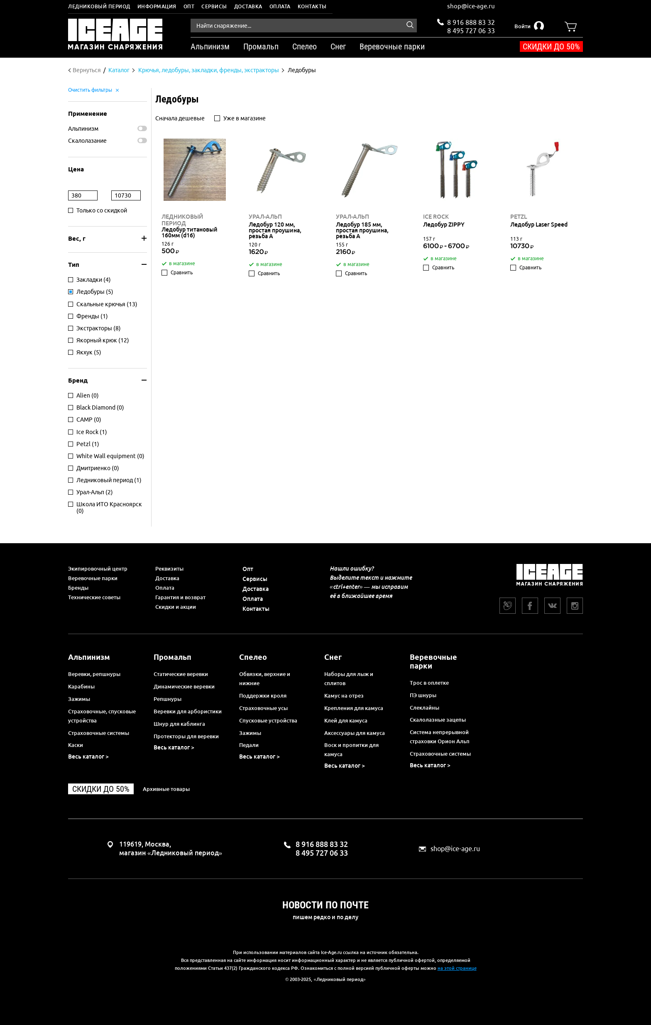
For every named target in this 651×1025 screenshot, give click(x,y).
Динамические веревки (184, 686)
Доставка (248, 6)
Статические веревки (181, 674)
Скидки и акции (175, 607)
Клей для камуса (345, 720)
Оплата (280, 6)
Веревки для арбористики (188, 711)
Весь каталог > (88, 756)
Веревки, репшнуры (94, 674)
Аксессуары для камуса (354, 733)
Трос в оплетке (429, 683)
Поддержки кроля (262, 695)
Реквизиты (169, 568)
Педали (249, 745)
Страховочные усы (263, 708)
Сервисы (214, 6)
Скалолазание (87, 140)
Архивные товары (166, 789)
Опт (189, 6)
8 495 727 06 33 (471, 30)
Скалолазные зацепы (438, 719)
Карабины (81, 686)
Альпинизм (83, 128)
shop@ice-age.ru (471, 6)
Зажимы (79, 699)
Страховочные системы (98, 733)
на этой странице (457, 968)
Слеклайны (424, 707)
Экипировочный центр (97, 568)
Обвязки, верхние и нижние (264, 678)
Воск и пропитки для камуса (351, 749)
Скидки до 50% (551, 46)
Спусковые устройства (268, 720)
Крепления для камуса (353, 708)
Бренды (78, 588)
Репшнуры (167, 699)
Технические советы (94, 597)
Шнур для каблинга (179, 724)
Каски (75, 745)
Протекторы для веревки (186, 736)
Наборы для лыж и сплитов (348, 678)
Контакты (312, 6)
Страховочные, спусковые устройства (102, 715)
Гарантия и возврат (180, 597)
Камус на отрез (344, 695)
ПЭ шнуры (423, 695)
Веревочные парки (92, 578)
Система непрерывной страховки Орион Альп (440, 736)
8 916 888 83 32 (471, 22)
